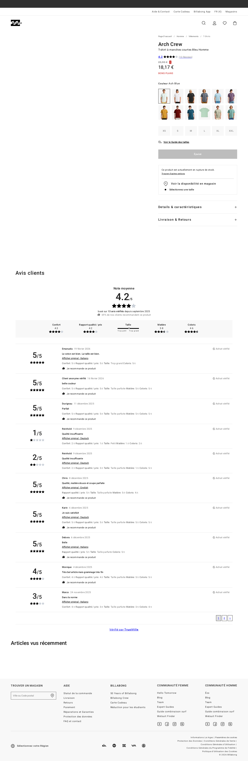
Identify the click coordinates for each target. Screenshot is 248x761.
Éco (207, 693)
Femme (57, 23)
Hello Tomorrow (167, 693)
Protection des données (78, 716)
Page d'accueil (165, 36)
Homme (35, 23)
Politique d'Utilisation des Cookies (219, 751)
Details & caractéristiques (180, 207)
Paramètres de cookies (226, 737)
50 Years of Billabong (123, 693)
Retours (68, 702)
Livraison (69, 698)
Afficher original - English (75, 487)
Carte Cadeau (182, 11)
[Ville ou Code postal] (33, 696)
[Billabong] (15, 23)
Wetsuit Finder (166, 716)
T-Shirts (206, 36)
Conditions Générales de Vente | (220, 741)
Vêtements (194, 36)
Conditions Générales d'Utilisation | (219, 744)
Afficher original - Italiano (75, 358)
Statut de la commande (78, 693)
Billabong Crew (119, 698)
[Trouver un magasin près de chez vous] (52, 696)
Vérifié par (124, 630)
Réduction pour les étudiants (128, 707)
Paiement (69, 707)
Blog (160, 697)
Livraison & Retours (174, 219)
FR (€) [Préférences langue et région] (218, 11)
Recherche (204, 23)
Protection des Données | (190, 741)
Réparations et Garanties (79, 712)
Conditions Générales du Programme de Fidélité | (212, 748)
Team (160, 702)
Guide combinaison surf (171, 711)
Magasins (231, 11)
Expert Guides (165, 707)
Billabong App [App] (202, 11)
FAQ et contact (73, 721)
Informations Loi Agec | (203, 737)
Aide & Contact (161, 11)
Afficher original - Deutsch (75, 438)
